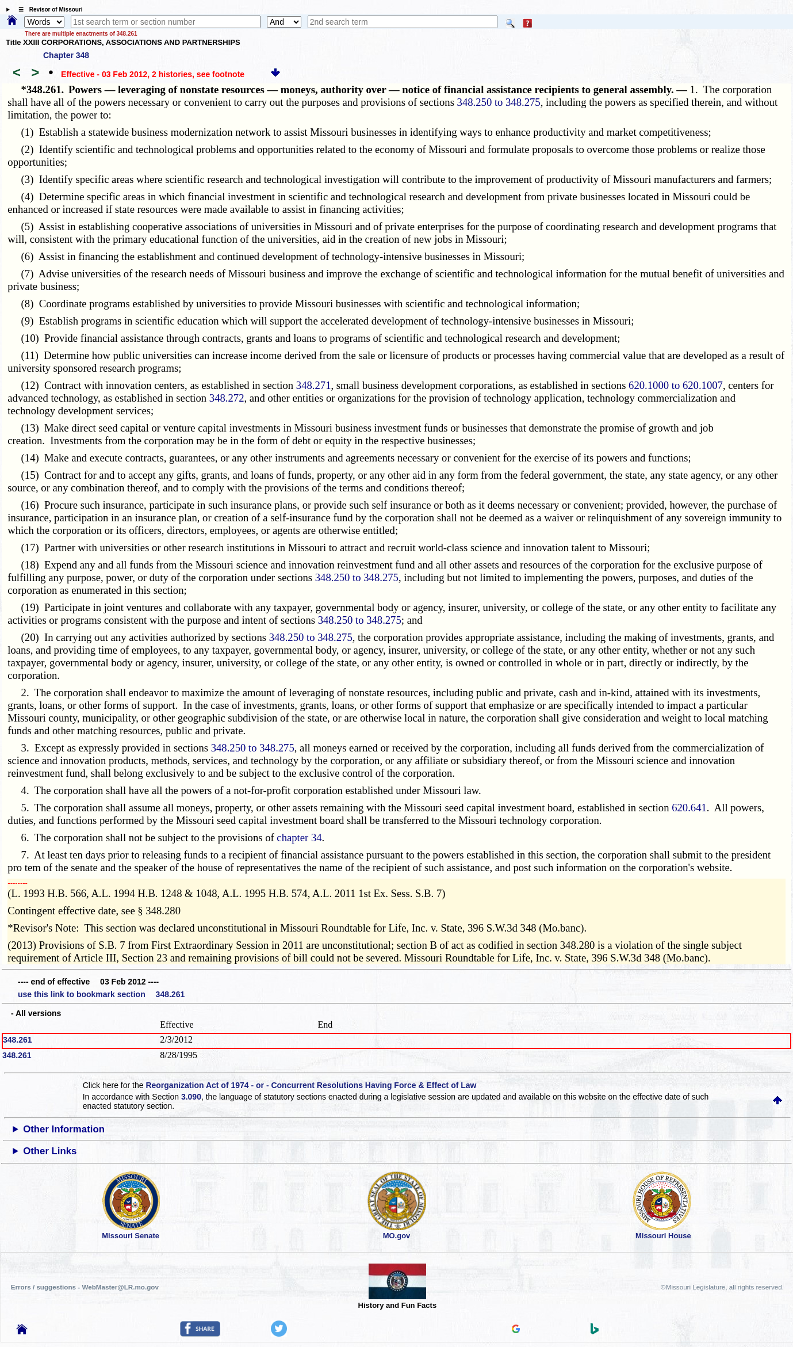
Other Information (64, 1129)
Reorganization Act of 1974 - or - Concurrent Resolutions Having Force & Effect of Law (310, 1085)
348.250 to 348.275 (499, 102)
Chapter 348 (66, 55)
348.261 (17, 1039)
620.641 (689, 808)
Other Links (49, 1151)
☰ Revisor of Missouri (48, 9)
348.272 (226, 398)
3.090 (191, 1096)
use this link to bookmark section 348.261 (101, 994)
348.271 (313, 385)
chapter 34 (299, 837)
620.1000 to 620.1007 (676, 385)
